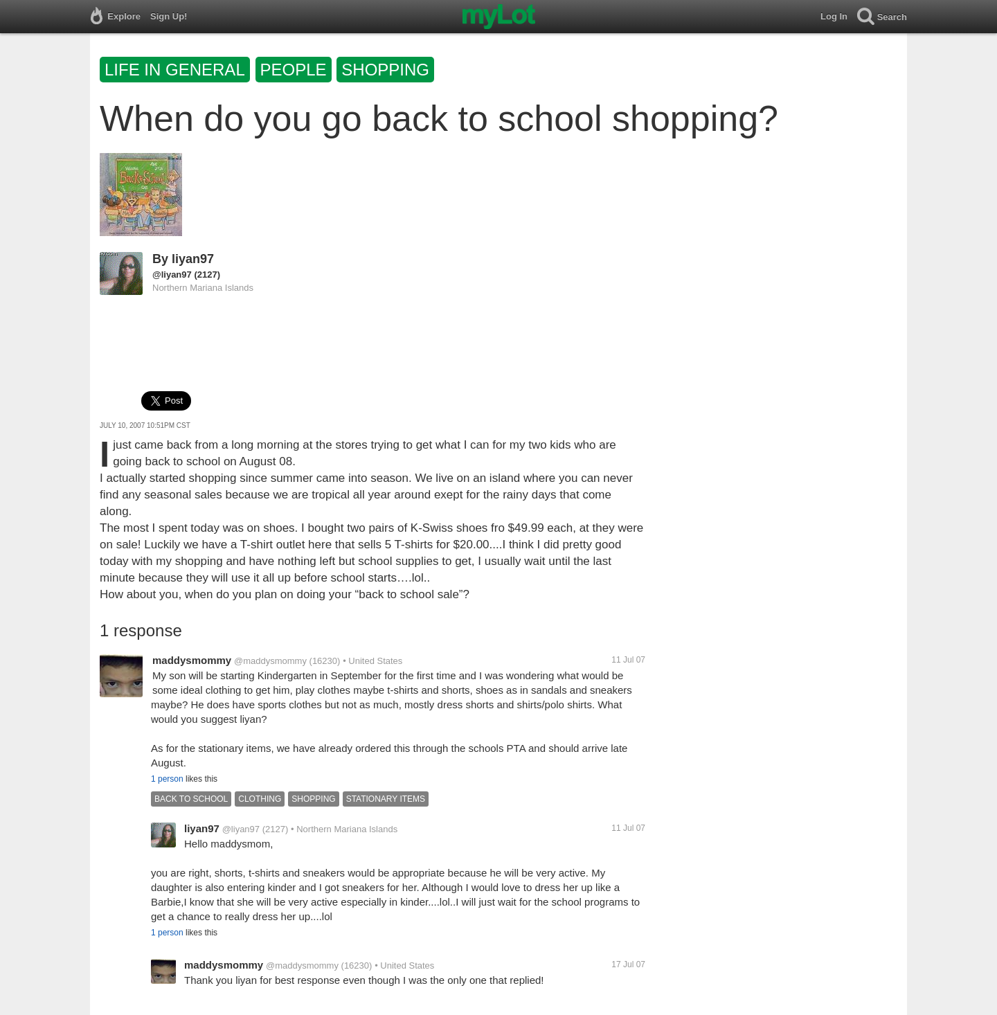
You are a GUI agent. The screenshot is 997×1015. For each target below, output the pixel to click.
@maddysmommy (270, 661)
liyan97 (193, 259)
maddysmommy (191, 660)
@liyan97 (172, 274)
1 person (167, 779)
